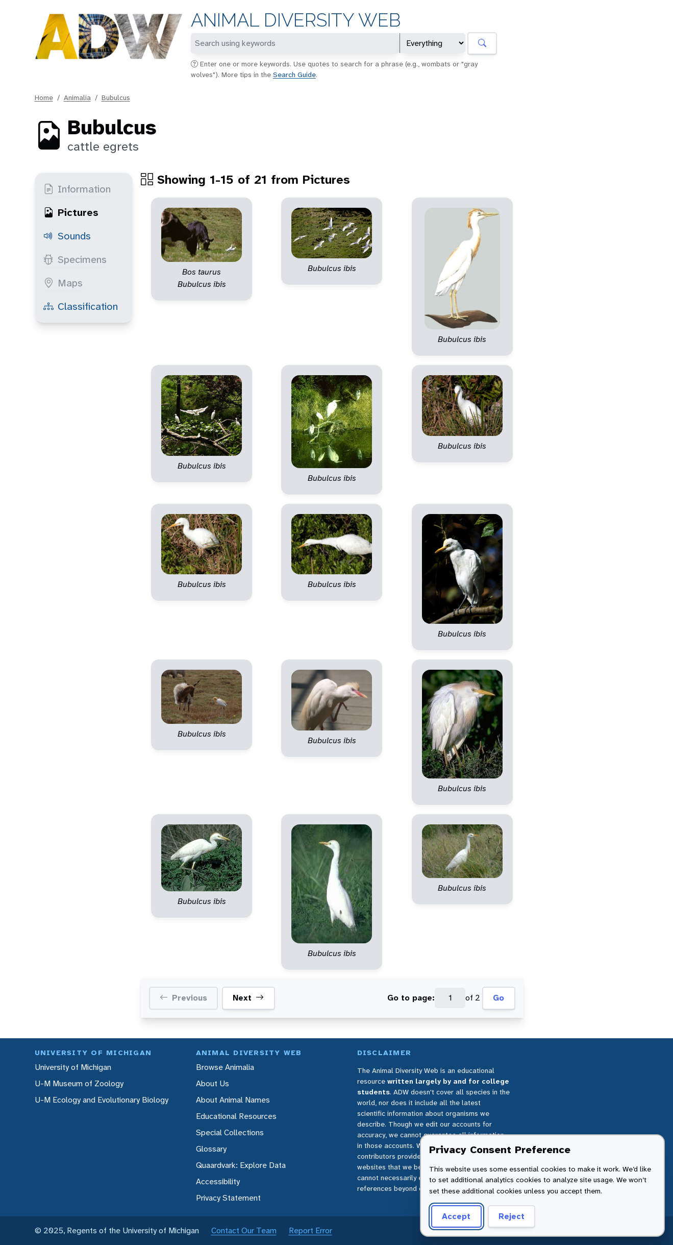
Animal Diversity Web (296, 20)
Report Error (310, 1230)
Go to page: (411, 997)
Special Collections (230, 1132)
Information (77, 189)
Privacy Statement (228, 1197)
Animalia (77, 97)
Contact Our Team (244, 1230)
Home (44, 97)
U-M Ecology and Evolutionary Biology (101, 1099)
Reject (511, 1216)
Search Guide (294, 74)
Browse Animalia (225, 1067)
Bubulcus (116, 97)
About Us (212, 1083)
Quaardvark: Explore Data (241, 1165)
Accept (456, 1216)
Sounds (67, 235)
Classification (80, 306)
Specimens (75, 259)
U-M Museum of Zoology (79, 1083)
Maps (63, 282)
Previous (183, 998)
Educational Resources (236, 1116)
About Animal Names (233, 1099)
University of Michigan (73, 1067)
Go (498, 997)
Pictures (70, 212)
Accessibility (218, 1181)
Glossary (211, 1148)
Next (248, 998)
